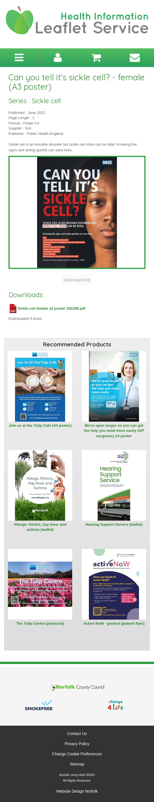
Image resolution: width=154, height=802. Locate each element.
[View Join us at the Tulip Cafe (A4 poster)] (40, 386)
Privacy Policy (77, 743)
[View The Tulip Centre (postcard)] (40, 584)
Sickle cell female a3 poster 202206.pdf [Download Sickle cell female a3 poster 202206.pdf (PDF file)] (46, 308)
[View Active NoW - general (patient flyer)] (114, 584)
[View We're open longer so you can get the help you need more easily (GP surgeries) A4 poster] (114, 386)
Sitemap (77, 764)
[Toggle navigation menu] (19, 57)
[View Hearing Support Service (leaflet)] (114, 485)
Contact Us (77, 733)
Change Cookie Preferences (77, 754)
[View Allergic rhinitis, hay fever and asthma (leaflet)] (40, 485)
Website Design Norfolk (77, 791)
